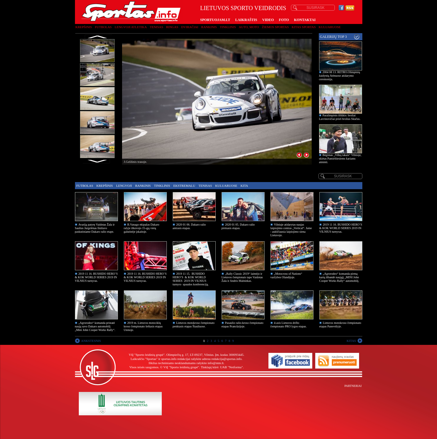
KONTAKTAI (305, 20)
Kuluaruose (330, 27)
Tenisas (156, 27)
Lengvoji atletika (131, 27)
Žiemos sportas (275, 27)
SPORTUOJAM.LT (215, 20)
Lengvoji (124, 185)
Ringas (172, 27)
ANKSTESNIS (91, 340)
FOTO (284, 20)
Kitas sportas (304, 27)
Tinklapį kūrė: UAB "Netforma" (222, 367)
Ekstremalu (184, 185)
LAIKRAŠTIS (246, 20)
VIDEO (268, 20)
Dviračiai (189, 27)
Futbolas (103, 27)
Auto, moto (249, 27)
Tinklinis (228, 27)
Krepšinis (84, 27)
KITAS (351, 340)
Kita (244, 185)
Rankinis (209, 27)
